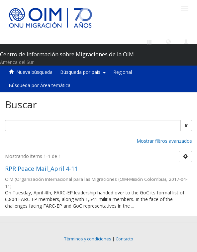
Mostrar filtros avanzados (164, 141)
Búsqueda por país (83, 72)
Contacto (124, 239)
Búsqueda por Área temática (39, 85)
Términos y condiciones (87, 239)
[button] (168, 41)
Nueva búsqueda (34, 72)
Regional (122, 72)
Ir (186, 125)
